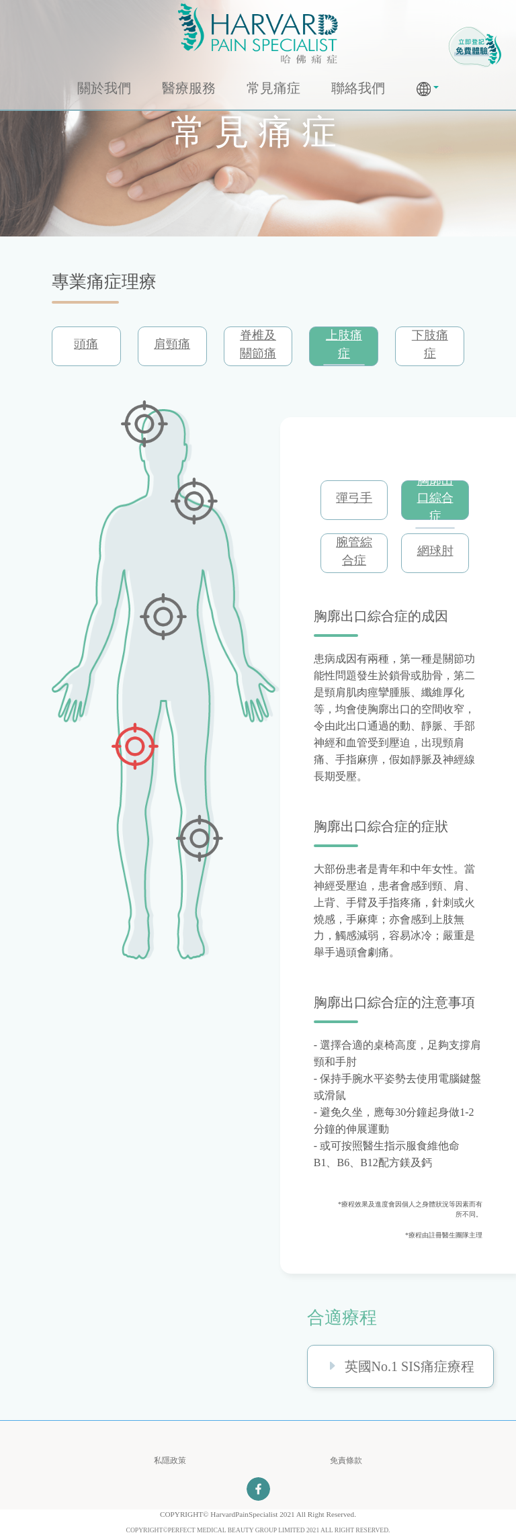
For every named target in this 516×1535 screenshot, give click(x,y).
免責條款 (346, 1460)
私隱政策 (170, 1460)
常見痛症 (273, 88)
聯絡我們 (358, 88)
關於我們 (104, 88)
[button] (428, 88)
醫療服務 (189, 88)
